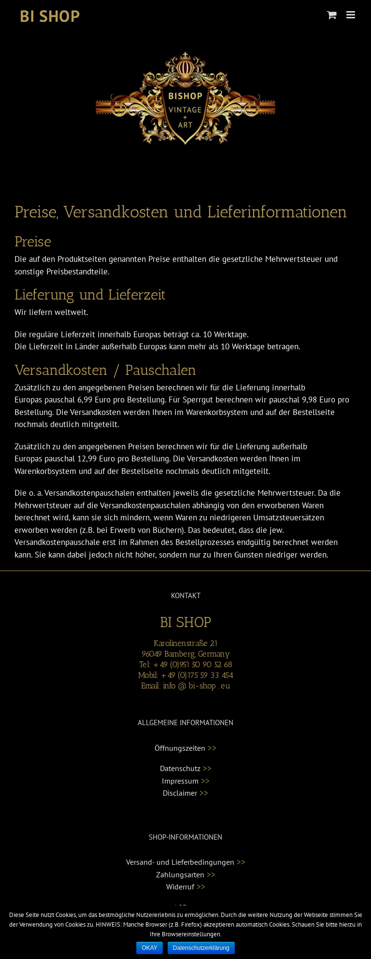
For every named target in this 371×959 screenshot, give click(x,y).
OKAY (149, 948)
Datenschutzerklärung (201, 948)
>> (212, 748)
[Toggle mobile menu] (351, 15)
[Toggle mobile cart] (332, 15)
